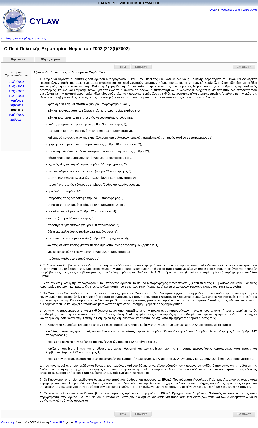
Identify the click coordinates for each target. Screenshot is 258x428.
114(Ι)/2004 (16, 86)
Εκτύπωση (244, 66)
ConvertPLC (57, 422)
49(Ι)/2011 (16, 100)
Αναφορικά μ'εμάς (230, 9)
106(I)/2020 (16, 114)
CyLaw (213, 9)
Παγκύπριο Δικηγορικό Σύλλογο (94, 422)
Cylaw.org (7, 422)
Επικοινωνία (249, 9)
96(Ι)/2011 (16, 105)
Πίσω (122, 66)
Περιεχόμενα (18, 59)
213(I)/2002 (16, 81)
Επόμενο (141, 66)
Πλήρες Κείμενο (50, 59)
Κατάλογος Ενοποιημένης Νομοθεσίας (23, 38)
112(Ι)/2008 (16, 95)
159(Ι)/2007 (16, 91)
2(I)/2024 (16, 119)
